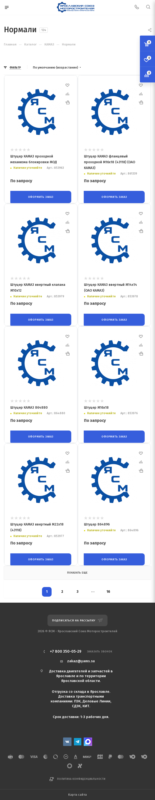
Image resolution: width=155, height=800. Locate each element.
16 (108, 590)
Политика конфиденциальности (81, 776)
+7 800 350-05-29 (65, 649)
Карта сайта (77, 792)
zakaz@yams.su (81, 659)
